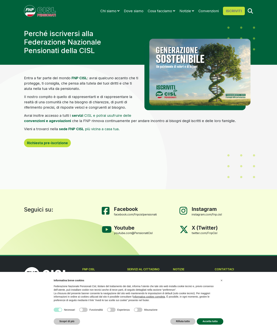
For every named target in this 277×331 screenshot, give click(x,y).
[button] (221, 280)
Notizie (185, 11)
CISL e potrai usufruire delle (101, 115)
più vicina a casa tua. (89, 129)
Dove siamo (133, 11)
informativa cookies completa (149, 296)
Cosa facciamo (160, 11)
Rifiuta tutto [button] (183, 321)
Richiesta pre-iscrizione (47, 143)
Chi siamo (108, 11)
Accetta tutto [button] (210, 321)
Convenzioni (208, 11)
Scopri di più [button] (66, 321)
